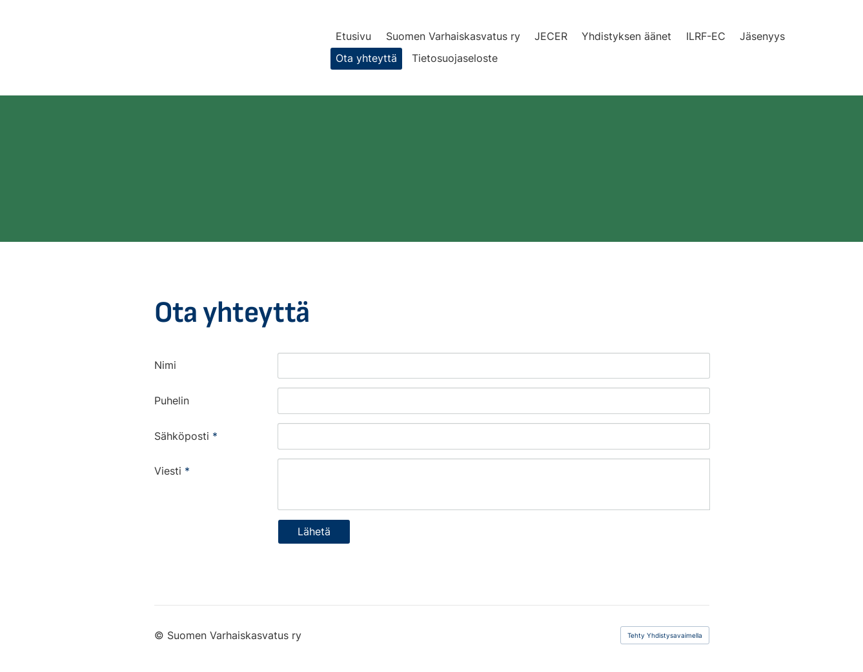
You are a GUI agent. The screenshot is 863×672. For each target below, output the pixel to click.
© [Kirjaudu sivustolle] (160, 635)
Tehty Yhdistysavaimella (664, 635)
